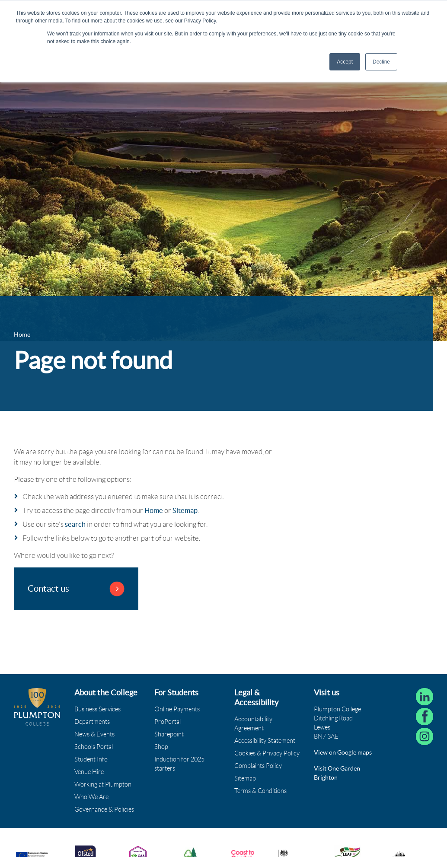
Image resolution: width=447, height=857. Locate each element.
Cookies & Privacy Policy (267, 753)
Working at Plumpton (102, 784)
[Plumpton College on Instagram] (424, 736)
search (75, 524)
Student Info (91, 759)
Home (153, 510)
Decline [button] (381, 62)
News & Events (94, 734)
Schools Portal (93, 746)
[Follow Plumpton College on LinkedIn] (424, 696)
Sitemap (185, 510)
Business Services (97, 709)
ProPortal (167, 721)
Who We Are (91, 796)
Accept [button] (345, 62)
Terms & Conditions (260, 790)
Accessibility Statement (264, 740)
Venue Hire (89, 771)
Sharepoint (169, 734)
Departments (92, 721)
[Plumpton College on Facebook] (424, 716)
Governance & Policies (104, 809)
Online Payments (177, 709)
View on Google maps (343, 752)
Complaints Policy (258, 765)
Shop (161, 746)
